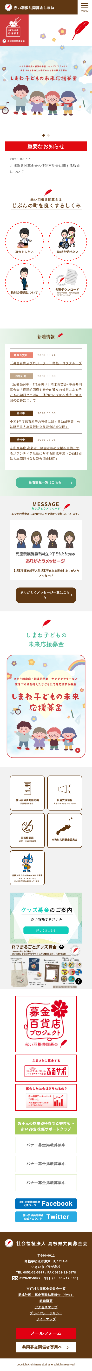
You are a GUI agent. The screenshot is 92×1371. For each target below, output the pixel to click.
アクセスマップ (46, 1307)
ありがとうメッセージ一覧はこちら (44, 595)
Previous (5, 75)
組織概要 (46, 1301)
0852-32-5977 (34, 1272)
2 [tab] (48, 135)
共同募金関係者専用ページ (46, 1347)
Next (87, 75)
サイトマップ (46, 1319)
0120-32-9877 (30, 1278)
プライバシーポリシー (46, 1313)
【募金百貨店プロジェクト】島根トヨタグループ (46, 363)
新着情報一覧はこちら (45, 482)
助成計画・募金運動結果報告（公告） (46, 1295)
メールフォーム (46, 1333)
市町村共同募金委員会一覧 (46, 1289)
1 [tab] (43, 135)
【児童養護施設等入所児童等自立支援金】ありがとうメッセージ (46, 573)
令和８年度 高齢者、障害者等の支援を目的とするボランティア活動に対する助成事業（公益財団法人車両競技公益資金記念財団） (46, 453)
